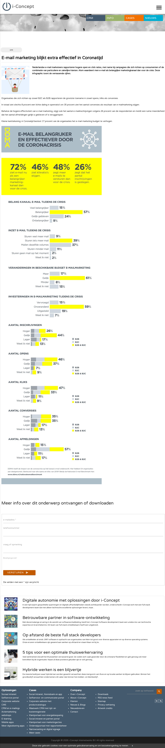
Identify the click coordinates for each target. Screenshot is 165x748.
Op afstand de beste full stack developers (62, 635)
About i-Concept (78, 698)
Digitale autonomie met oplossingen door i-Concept (71, 600)
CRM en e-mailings (11, 708)
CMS (4, 705)
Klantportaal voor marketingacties (45, 722)
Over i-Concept (77, 694)
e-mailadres (9, 520)
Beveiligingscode (10, 558)
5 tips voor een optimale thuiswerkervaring (63, 652)
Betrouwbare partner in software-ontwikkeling (66, 617)
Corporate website (10, 701)
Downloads (103, 694)
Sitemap (102, 701)
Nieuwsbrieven (77, 708)
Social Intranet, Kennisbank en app (45, 694)
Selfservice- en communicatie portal (46, 698)
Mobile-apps (8, 722)
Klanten (74, 701)
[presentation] (24, 564)
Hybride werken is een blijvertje (52, 669)
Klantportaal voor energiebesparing (46, 715)
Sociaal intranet (9, 694)
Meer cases (34, 733)
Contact (74, 712)
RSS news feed (105, 698)
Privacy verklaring (106, 705)
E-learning (6, 719)
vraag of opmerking (12, 544)
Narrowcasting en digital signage (44, 729)
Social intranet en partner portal (44, 719)
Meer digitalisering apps (13, 726)
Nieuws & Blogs (78, 705)
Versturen (17, 572)
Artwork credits (105, 708)
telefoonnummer (11, 528)
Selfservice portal (10, 698)
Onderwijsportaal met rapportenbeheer (48, 726)
